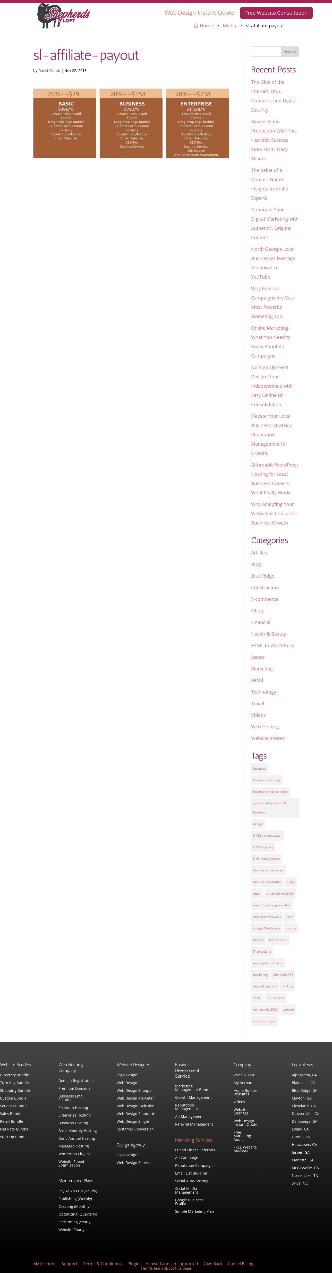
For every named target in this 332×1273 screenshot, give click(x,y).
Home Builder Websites (245, 1092)
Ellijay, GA (300, 1129)
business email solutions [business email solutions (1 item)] (270, 791)
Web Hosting (265, 726)
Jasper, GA (301, 1153)
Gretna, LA (301, 1137)
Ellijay (257, 611)
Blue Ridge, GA (304, 1091)
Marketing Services (193, 1140)
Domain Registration (76, 1081)
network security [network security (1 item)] (265, 986)
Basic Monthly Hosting (77, 1131)
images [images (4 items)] (258, 940)
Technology (263, 692)
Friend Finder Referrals (195, 1150)
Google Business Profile (189, 1202)
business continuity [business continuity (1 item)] (266, 780)
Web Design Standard (135, 1114)
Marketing (262, 668)
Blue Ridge (262, 576)
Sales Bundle (11, 1114)
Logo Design (127, 1075)
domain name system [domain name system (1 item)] (268, 870)
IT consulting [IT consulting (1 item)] (262, 951)
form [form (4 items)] (289, 916)
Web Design (127, 1083)
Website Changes (73, 1230)
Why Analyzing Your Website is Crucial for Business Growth (274, 513)
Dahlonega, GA (304, 1122)
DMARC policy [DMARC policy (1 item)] (263, 847)
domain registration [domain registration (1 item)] (267, 882)
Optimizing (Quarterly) (77, 1214)
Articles (259, 553)
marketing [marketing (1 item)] (260, 974)
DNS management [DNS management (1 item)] (266, 858)
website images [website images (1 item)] (264, 1021)
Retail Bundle (11, 1122)
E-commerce (264, 599)
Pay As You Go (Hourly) (77, 1191)
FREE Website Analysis (245, 1149)
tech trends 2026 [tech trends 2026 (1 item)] (265, 1009)
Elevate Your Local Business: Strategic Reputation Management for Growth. (271, 434)
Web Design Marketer (135, 1098)
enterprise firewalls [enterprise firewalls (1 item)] (267, 916)
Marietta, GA (302, 1160)
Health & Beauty (268, 634)
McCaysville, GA (305, 1168)
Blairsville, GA (304, 1083)
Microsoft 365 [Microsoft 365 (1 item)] (283, 974)
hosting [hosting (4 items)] (291, 928)
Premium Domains (74, 1089)
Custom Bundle (13, 1098)
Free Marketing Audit (242, 1136)
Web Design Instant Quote (199, 12)
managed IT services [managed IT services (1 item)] (268, 963)
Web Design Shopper (135, 1091)
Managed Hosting (73, 1146)
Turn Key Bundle (14, 1083)
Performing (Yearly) (74, 1222)
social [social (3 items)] (257, 998)
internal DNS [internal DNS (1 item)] (278, 940)
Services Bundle (14, 1106)
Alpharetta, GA (304, 1075)
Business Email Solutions (71, 1098)
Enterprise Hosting (74, 1115)
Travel (257, 703)
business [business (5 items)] (259, 768)
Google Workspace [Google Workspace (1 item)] (266, 928)
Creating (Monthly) (74, 1207)
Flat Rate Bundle (14, 1129)
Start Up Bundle (14, 1137)
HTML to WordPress (272, 645)
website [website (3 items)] (288, 1009)
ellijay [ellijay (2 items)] (291, 882)
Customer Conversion (135, 1129)
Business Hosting (73, 1123)
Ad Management (189, 1117)
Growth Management (193, 1098)
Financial (260, 622)
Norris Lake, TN (305, 1176)
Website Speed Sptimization (71, 1164)
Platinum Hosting (73, 1108)
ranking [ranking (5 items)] (287, 986)
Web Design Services (134, 1163)
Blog (256, 564)
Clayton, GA (302, 1098)
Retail (257, 680)
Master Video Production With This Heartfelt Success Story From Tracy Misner (274, 140)
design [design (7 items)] (258, 824)
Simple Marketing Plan (194, 1212)
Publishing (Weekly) (75, 1199)
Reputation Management (186, 1107)
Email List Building (191, 1173)
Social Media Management (186, 1191)
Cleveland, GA (304, 1106)
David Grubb (49, 70)
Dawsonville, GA (305, 1114)
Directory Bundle (14, 1075)
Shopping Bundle (15, 1091)
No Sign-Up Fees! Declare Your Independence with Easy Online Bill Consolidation (272, 385)
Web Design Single (133, 1122)
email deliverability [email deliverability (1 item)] (280, 893)
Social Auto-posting (191, 1181)
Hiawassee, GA (304, 1145)
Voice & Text (244, 1075)
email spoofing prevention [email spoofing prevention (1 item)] (272, 905)
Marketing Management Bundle (193, 1088)
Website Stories (268, 738)
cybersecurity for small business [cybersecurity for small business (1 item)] (269, 807)
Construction (265, 587)
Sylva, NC (300, 1184)
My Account (244, 1083)
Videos (258, 715)
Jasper (258, 657)
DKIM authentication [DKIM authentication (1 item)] (267, 835)
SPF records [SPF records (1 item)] (275, 998)
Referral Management (194, 1124)
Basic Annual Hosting (76, 1139)
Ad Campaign (186, 1158)
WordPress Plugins (74, 1154)
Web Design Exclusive (135, 1106)
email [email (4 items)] (257, 893)
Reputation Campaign (194, 1166)
